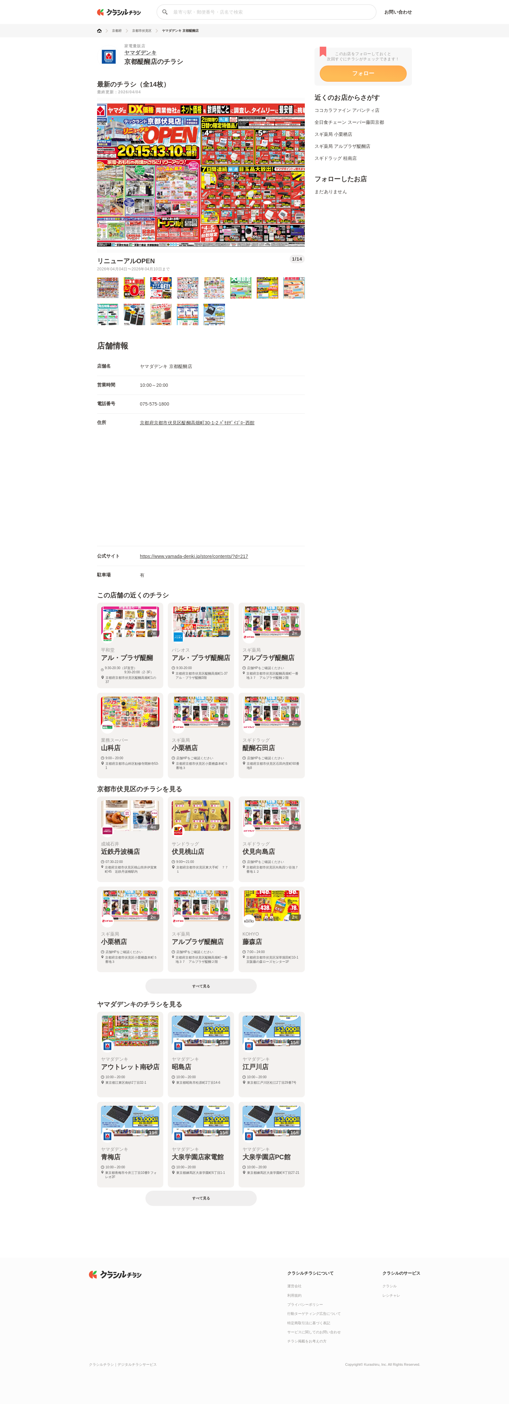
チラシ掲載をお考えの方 (307, 1341)
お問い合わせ (398, 12)
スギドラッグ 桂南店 (336, 158)
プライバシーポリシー (305, 1304)
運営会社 (294, 1286)
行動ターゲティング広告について (314, 1314)
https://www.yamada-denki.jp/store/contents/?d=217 (194, 556)
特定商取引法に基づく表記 (308, 1323)
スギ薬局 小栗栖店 (333, 134)
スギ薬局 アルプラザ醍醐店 (342, 146)
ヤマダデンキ (140, 52)
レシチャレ (391, 1295)
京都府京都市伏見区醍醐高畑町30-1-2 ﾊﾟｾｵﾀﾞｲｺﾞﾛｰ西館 (197, 422)
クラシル (389, 1286)
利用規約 (294, 1295)
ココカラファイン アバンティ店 (347, 110)
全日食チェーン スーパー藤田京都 (349, 122)
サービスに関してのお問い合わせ (314, 1332)
